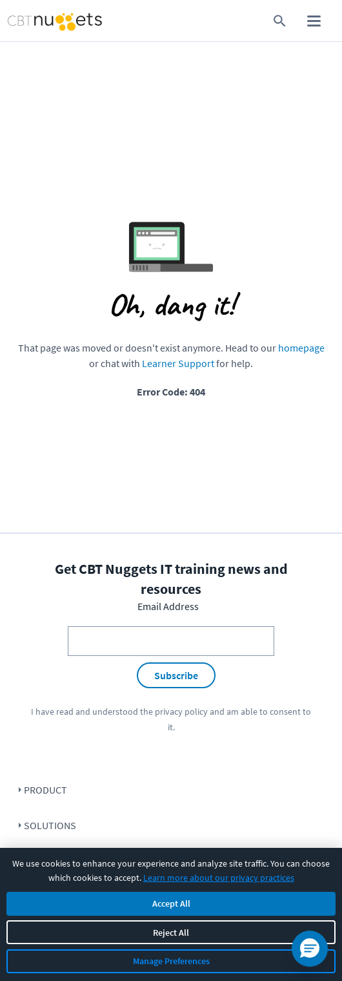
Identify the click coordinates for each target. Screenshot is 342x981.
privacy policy (181, 711)
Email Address (168, 606)
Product (45, 789)
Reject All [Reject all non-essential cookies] (171, 932)
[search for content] (280, 21)
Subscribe (176, 675)
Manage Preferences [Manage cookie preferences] (171, 961)
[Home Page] (35, 21)
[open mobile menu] (314, 21)
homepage (301, 347)
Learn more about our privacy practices (218, 877)
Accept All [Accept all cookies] (171, 903)
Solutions (50, 825)
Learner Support (178, 363)
